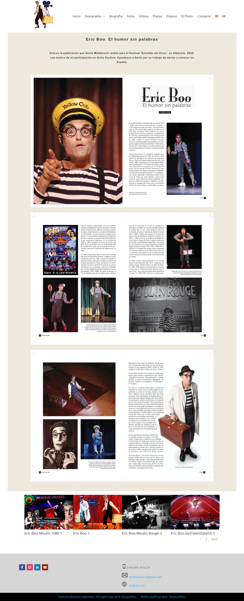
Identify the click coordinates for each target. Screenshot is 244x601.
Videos (143, 16)
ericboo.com (133, 585)
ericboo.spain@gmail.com (142, 577)
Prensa (157, 16)
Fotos (131, 16)
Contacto (204, 16)
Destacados (93, 16)
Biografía (116, 16)
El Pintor (187, 16)
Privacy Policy (177, 597)
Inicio (77, 16)
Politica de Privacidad (154, 597)
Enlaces (171, 16)
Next (214, 539)
